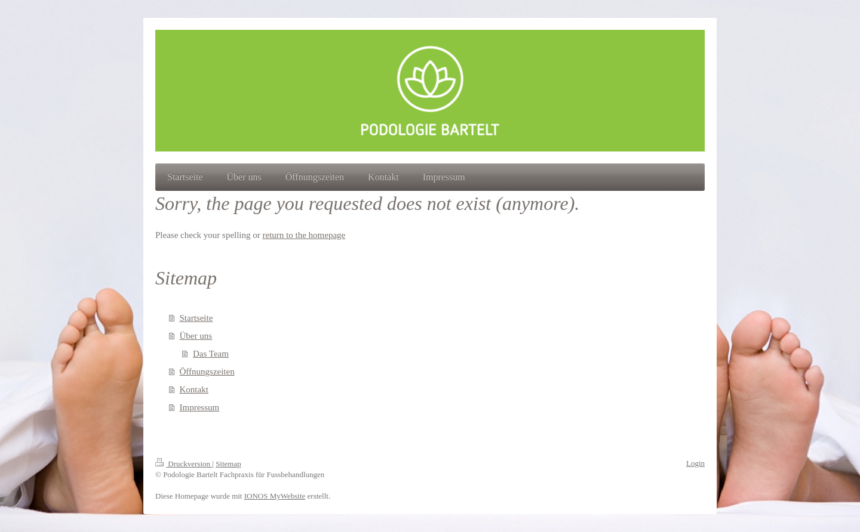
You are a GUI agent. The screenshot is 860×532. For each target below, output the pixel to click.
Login (695, 463)
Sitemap (228, 463)
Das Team (211, 353)
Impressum (200, 407)
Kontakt (194, 389)
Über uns (196, 336)
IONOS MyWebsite (275, 495)
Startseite (196, 318)
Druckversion (183, 463)
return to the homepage (304, 235)
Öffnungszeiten (207, 371)
